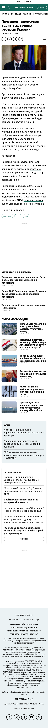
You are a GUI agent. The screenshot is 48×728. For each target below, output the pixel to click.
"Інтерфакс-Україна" (33, 650)
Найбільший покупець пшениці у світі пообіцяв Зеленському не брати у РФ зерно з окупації (32, 343)
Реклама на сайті (17, 624)
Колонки (27, 14)
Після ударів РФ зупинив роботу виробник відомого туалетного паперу (32, 328)
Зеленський (7, 216)
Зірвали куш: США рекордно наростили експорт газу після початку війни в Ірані (31, 406)
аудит (18, 216)
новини (5, 14)
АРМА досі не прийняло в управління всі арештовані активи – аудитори (24, 432)
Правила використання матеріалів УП (24, 631)
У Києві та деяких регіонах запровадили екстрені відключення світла (31, 390)
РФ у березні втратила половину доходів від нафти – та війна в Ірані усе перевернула (23, 531)
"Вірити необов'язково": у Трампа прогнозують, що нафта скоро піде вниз (23, 491)
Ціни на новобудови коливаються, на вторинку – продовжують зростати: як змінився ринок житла (23, 519)
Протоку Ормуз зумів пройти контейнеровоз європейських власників (32, 358)
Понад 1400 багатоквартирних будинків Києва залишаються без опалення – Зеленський (24, 294)
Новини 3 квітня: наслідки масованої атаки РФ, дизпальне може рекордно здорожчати (22, 480)
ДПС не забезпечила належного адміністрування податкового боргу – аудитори (24, 455)
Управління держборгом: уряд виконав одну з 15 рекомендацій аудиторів (22, 444)
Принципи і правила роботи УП (24, 634)
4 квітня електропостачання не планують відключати (21, 501)
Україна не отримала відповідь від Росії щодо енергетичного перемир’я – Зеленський (23, 280)
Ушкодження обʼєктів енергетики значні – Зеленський (24, 306)
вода (26, 216)
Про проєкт (32, 624)
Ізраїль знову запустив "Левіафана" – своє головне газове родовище (24, 509)
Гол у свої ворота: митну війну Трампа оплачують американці (32, 374)
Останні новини (12, 472)
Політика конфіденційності (24, 628)
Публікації (16, 14)
